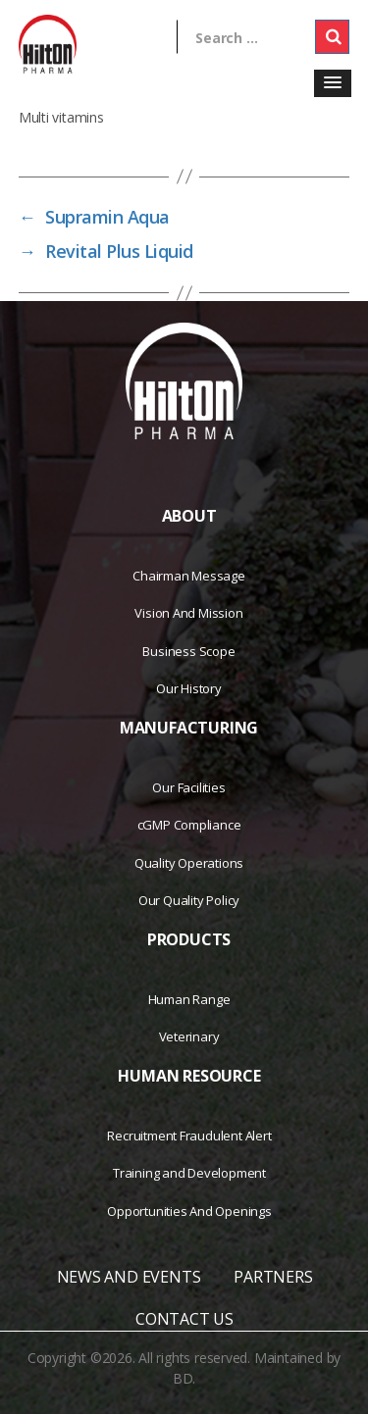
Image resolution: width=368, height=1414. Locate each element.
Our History (189, 688)
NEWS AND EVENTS (129, 1277)
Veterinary (189, 1036)
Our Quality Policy (188, 900)
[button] (332, 83)
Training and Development (189, 1173)
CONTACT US (184, 1319)
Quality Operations (188, 863)
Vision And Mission (188, 613)
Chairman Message (188, 575)
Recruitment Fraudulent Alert (189, 1135)
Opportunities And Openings (189, 1211)
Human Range (189, 999)
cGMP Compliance (189, 824)
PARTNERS (273, 1277)
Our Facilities (188, 787)
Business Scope (188, 651)
